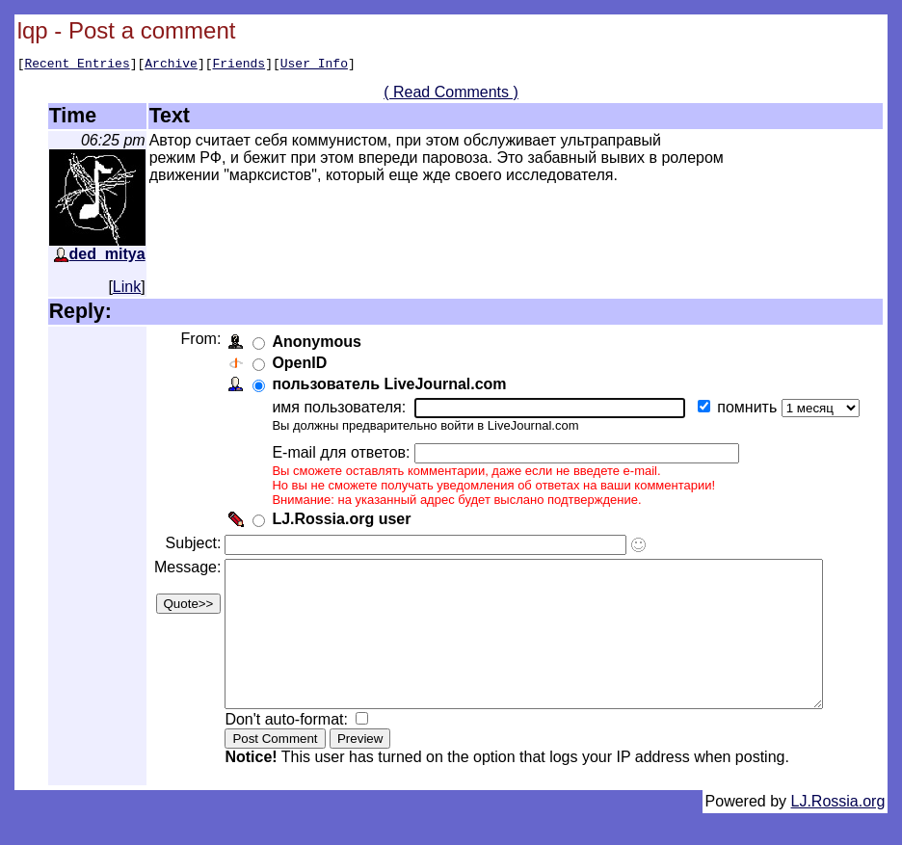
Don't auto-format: (286, 751)
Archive (171, 65)
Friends (239, 65)
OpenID (297, 365)
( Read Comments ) (458, 95)
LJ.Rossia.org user (339, 522)
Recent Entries (76, 65)
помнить (747, 410)
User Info (314, 65)
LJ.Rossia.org (838, 833)
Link (127, 289)
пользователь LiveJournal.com (387, 387)
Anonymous (314, 344)
